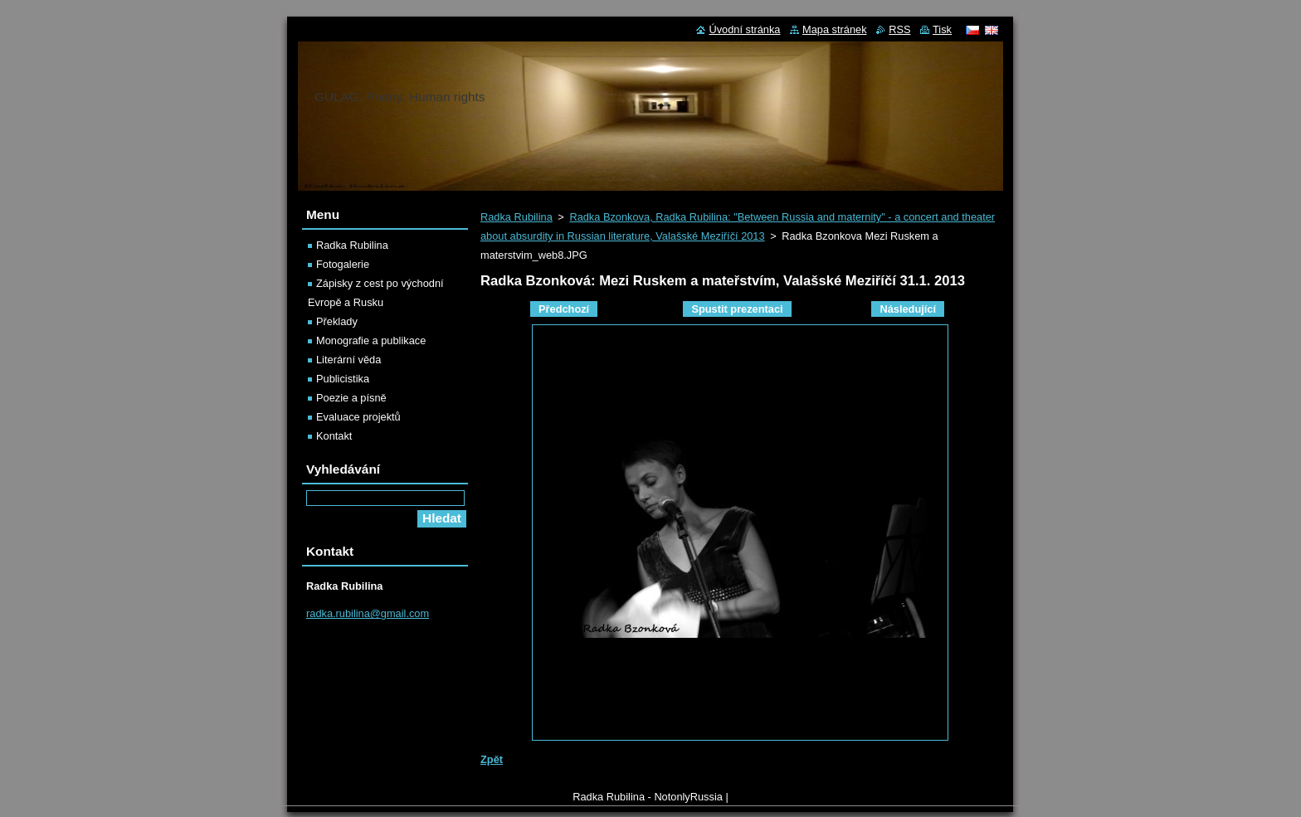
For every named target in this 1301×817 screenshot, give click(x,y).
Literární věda (348, 359)
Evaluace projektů (358, 417)
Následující (908, 309)
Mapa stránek (834, 29)
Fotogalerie (342, 264)
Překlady (337, 321)
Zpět (491, 759)
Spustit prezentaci (736, 309)
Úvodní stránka (744, 29)
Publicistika (342, 378)
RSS (899, 29)
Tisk (942, 29)
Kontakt (334, 436)
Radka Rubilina (516, 217)
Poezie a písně (351, 397)
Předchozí (563, 309)
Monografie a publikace (371, 340)
